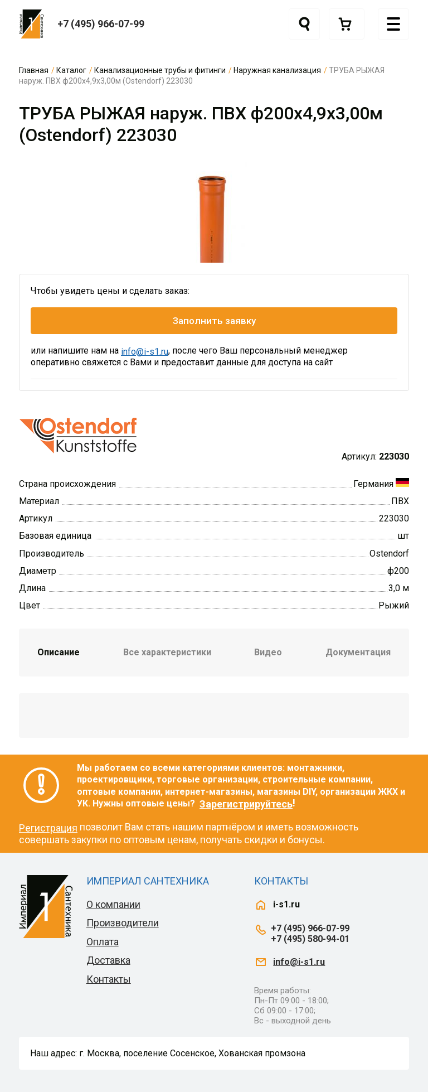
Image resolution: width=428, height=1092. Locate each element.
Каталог (71, 70)
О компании (113, 904)
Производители (122, 923)
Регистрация (48, 828)
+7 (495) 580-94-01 (310, 939)
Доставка (108, 960)
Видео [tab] (268, 652)
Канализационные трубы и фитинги (160, 70)
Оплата (102, 942)
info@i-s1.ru (144, 351)
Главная (33, 70)
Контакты (108, 979)
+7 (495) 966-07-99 (100, 24)
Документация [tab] (358, 652)
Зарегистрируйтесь (246, 804)
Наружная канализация (277, 70)
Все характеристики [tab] (167, 652)
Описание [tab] (58, 652)
